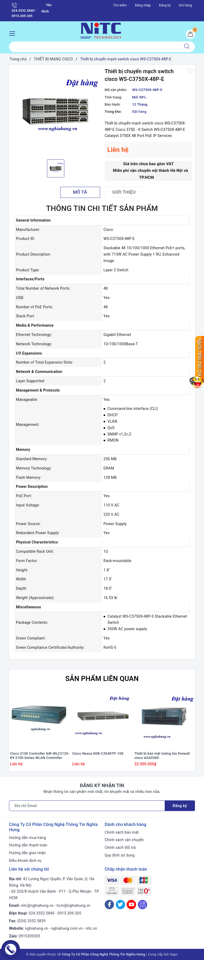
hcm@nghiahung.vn (73, 905)
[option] (55, 111)
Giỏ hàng (185, 5)
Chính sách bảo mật (122, 832)
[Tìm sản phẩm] (94, 46)
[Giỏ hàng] (190, 34)
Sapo (174, 954)
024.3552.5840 (41, 913)
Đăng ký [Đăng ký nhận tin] (180, 806)
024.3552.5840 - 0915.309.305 (24, 10)
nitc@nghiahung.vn (37, 905)
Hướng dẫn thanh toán (28, 845)
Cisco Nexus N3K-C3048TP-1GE (98, 753)
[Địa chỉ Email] (87, 805)
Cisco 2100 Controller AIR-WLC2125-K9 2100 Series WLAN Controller (39, 755)
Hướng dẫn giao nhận (27, 853)
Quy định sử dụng (120, 855)
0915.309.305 (69, 913)
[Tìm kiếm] (186, 46)
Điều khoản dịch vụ (25, 860)
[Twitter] (120, 904)
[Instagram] (142, 904)
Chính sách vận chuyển (124, 840)
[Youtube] (131, 904)
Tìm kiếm (120, 5)
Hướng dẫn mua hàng (27, 838)
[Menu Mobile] (13, 33)
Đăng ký (165, 5)
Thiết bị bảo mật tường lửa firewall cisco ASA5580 (162, 755)
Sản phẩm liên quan (102, 679)
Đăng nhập (143, 5)
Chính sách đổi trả (120, 847)
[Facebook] (109, 904)
